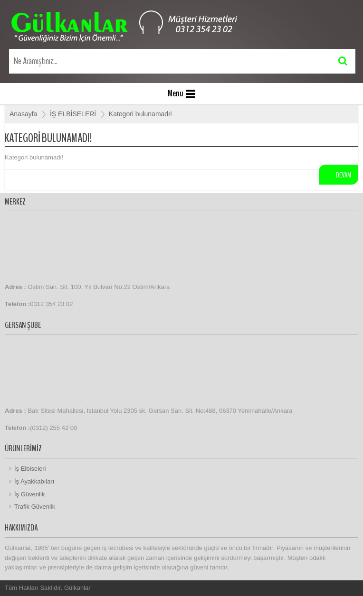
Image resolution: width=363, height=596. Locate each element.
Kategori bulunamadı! (140, 114)
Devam (343, 175)
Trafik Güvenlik (34, 506)
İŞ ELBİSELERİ (73, 114)
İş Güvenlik (29, 494)
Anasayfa (23, 114)
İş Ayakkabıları (34, 481)
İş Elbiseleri (30, 468)
